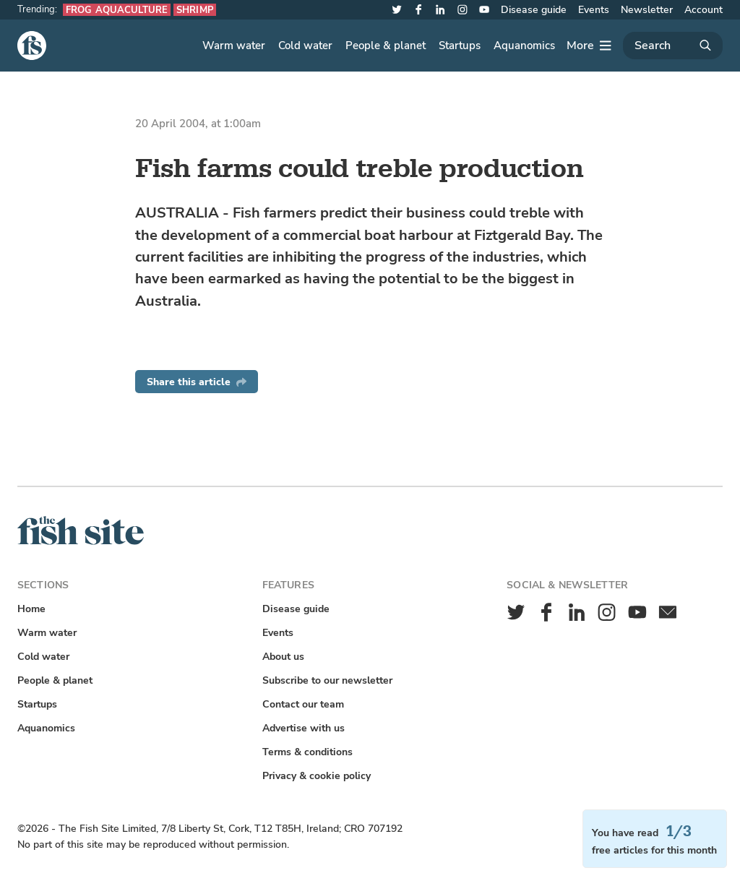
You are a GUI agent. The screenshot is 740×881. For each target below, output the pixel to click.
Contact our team (303, 704)
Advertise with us (303, 728)
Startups (460, 45)
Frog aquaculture (117, 10)
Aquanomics (524, 45)
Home (31, 609)
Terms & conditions (307, 752)
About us (283, 656)
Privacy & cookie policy (316, 776)
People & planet (385, 45)
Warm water (233, 45)
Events (593, 10)
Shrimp (194, 10)
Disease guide (534, 10)
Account (703, 10)
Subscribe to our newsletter (327, 680)
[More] (589, 45)
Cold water (305, 45)
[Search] (673, 45)
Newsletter (647, 10)
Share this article (196, 382)
